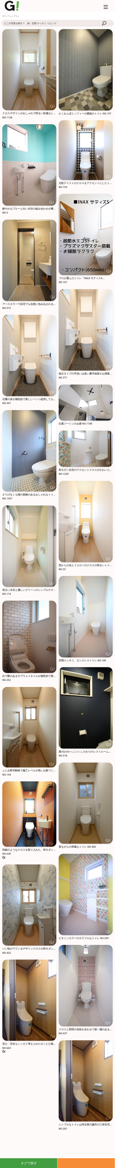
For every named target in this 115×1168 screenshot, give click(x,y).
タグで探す (29, 1163)
